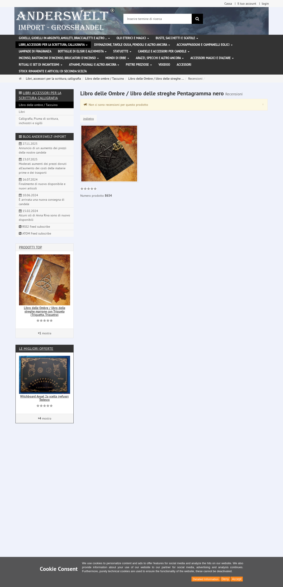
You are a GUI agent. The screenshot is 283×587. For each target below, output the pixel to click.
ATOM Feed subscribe (35, 233)
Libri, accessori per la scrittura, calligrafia (53, 45)
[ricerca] (197, 19)
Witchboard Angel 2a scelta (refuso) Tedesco (44, 398)
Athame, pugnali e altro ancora (94, 65)
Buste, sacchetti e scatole (177, 38)
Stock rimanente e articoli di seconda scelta (53, 71)
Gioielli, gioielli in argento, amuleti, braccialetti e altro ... (64, 38)
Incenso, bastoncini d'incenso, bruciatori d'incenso (59, 58)
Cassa (228, 4)
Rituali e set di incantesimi (40, 65)
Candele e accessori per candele (163, 51)
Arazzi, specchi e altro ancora (160, 58)
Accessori (184, 65)
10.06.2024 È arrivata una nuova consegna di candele (41, 199)
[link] (88, 189)
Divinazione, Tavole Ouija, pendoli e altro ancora (132, 45)
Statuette (122, 51)
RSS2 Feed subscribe (34, 227)
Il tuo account (246, 4)
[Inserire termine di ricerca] (157, 19)
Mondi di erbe (117, 58)
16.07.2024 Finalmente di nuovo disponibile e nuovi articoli (42, 183)
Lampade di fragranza (35, 51)
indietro (88, 119)
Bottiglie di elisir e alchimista (82, 51)
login (265, 4)
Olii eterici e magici (133, 38)
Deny (225, 579)
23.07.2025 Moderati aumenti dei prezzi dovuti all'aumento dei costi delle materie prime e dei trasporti (43, 166)
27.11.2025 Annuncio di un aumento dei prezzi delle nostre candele (42, 148)
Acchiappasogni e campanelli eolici (205, 45)
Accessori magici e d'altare (212, 58)
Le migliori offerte (36, 348)
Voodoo (164, 65)
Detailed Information (205, 579)
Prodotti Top (30, 247)
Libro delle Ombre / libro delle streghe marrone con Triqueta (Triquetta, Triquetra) (44, 311)
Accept (236, 579)
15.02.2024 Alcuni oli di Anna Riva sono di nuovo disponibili (44, 215)
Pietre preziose (139, 65)
